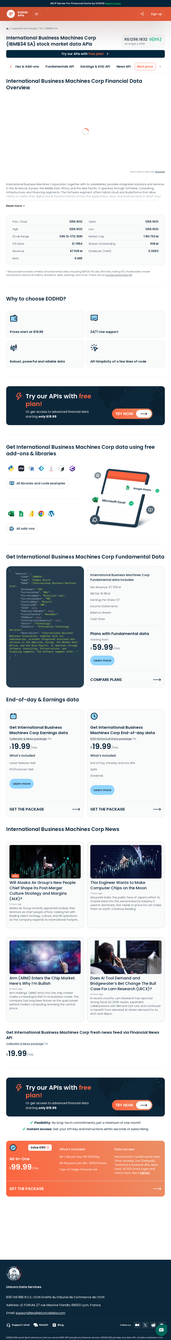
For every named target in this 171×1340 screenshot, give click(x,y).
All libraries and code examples (37, 483)
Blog (58, 1325)
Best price (145, 66)
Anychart (160, 171)
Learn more (113, 3)
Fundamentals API (60, 66)
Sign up (156, 14)
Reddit (41, 1325)
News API (124, 66)
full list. (145, 1173)
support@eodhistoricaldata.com (40, 1313)
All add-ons (22, 528)
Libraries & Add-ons (23, 66)
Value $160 (40, 1148)
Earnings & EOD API (95, 66)
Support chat (18, 1325)
